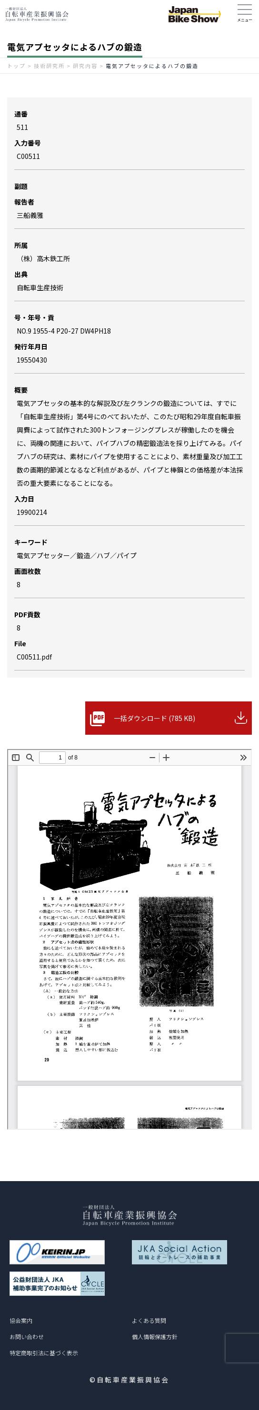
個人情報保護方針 (155, 1336)
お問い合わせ (27, 1336)
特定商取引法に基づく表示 (44, 1353)
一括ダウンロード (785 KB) (154, 718)
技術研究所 (49, 65)
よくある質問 (149, 1320)
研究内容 (85, 65)
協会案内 (21, 1320)
